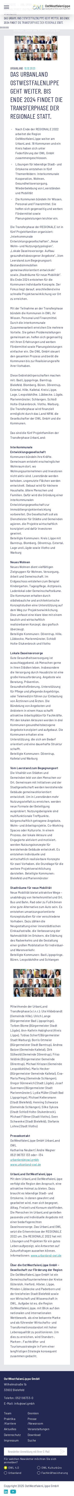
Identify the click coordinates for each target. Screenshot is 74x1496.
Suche (32, 1440)
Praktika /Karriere (10, 1421)
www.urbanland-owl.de (25, 1164)
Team (7, 1413)
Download (34, 1435)
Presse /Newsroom (35, 1421)
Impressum (11, 1440)
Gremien (33, 1413)
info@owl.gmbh (24, 1403)
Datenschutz (11, 1435)
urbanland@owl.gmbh (24, 1159)
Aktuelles (10, 1429)
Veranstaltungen (35, 1429)
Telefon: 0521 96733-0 (18, 1398)
